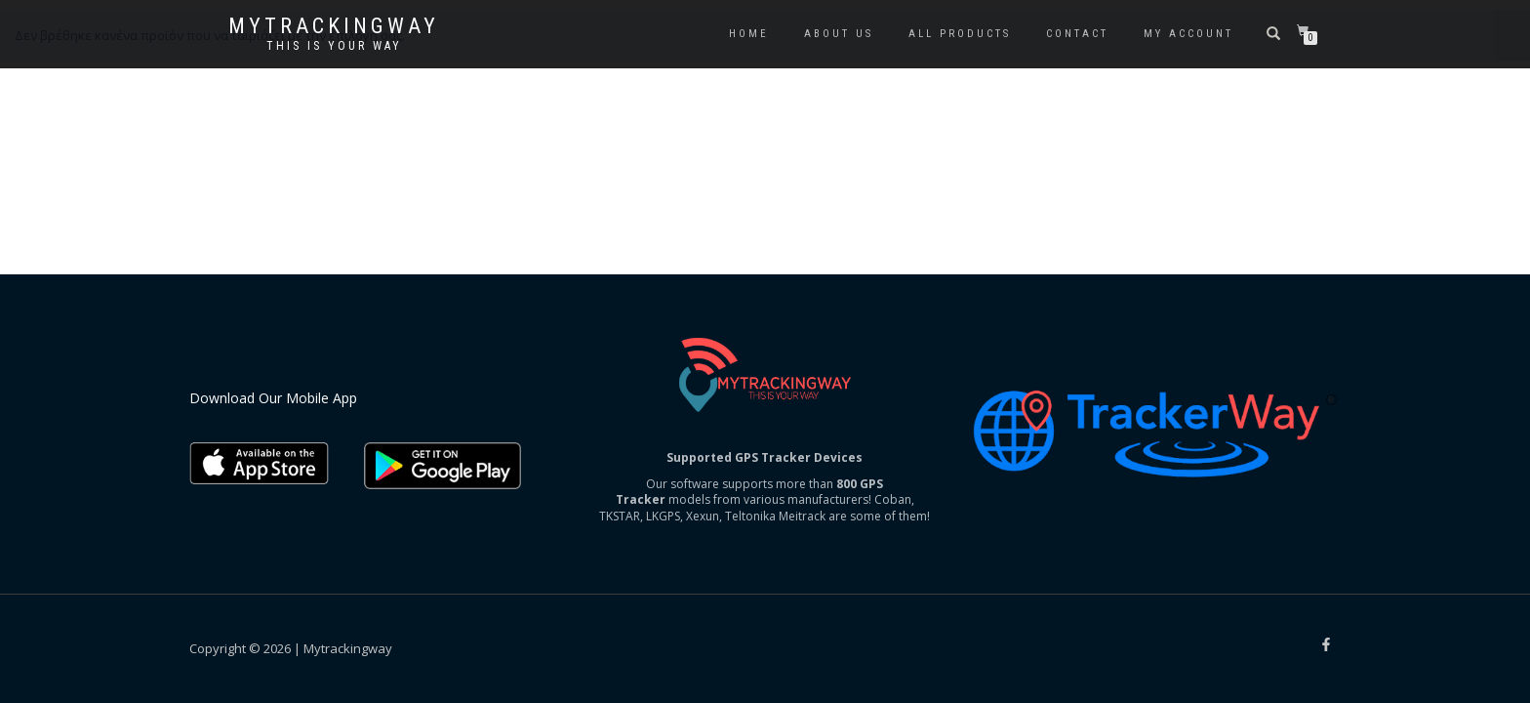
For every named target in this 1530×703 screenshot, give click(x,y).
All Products (959, 33)
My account (1188, 33)
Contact (1077, 33)
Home (749, 33)
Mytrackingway (333, 26)
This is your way (334, 46)
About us (838, 33)
